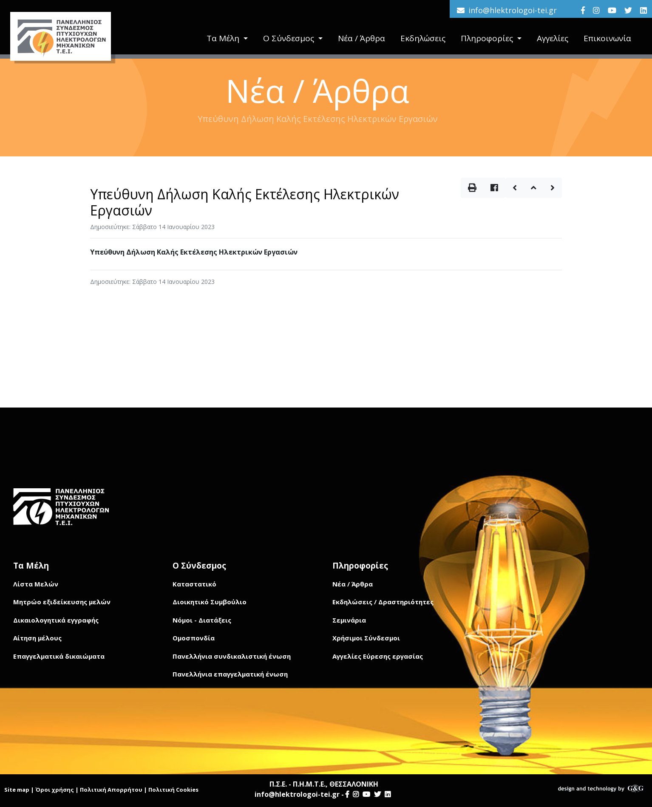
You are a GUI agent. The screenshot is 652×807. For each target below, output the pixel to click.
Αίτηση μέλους (37, 638)
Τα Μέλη (224, 38)
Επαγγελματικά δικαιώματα (59, 656)
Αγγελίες (552, 38)
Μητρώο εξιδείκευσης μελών (62, 601)
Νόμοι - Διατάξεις (202, 620)
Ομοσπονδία (194, 638)
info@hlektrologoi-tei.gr (512, 10)
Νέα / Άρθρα (361, 38)
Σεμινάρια (349, 620)
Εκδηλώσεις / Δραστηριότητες (383, 601)
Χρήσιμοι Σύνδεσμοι (366, 638)
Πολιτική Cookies (173, 789)
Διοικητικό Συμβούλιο (210, 601)
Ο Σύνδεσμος (289, 38)
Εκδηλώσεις (422, 38)
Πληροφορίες (488, 38)
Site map (16, 789)
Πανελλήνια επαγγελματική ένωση (230, 674)
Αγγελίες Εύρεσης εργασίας (377, 656)
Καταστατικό (194, 584)
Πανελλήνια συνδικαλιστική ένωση (232, 656)
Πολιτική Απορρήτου (111, 789)
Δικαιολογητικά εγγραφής (56, 620)
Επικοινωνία (607, 38)
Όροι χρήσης (54, 789)
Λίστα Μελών (35, 584)
